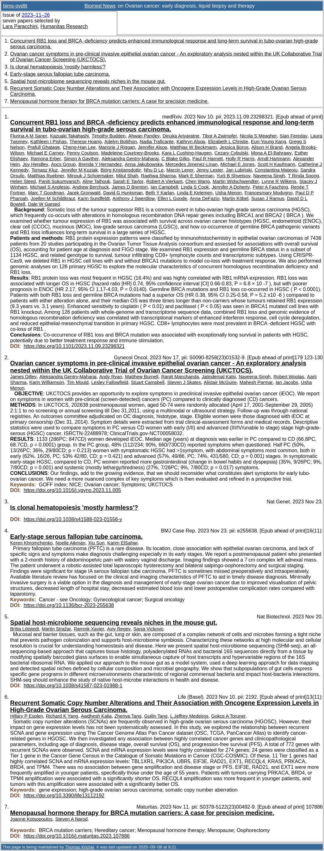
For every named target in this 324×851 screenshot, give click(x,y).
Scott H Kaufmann (277, 164)
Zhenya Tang (128, 716)
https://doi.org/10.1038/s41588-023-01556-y (73, 519)
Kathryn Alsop (191, 141)
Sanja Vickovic (148, 628)
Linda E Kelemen (194, 192)
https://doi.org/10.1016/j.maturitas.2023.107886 (77, 836)
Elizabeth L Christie (228, 141)
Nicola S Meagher (258, 135)
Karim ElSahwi (122, 542)
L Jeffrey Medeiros (189, 716)
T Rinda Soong (303, 175)
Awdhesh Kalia (96, 716)
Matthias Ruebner (46, 175)
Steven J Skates (184, 382)
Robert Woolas (288, 376)
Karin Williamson (46, 382)
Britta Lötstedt (24, 628)
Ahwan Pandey (144, 135)
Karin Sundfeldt (94, 198)
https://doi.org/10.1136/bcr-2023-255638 (69, 605)
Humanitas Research (64, 26)
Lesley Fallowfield (109, 382)
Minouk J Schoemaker (90, 175)
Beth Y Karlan (160, 192)
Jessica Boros (234, 147)
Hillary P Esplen (26, 716)
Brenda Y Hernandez (100, 164)
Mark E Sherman (196, 175)
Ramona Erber (46, 158)
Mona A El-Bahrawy (271, 152)
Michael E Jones (238, 164)
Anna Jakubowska (144, 164)
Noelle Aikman (70, 542)
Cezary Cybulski (231, 152)
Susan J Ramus (267, 198)
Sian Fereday (294, 135)
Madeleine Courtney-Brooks (130, 152)
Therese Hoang (86, 141)
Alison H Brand (266, 147)
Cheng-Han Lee (79, 147)
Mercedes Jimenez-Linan (191, 164)
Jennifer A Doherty (231, 187)
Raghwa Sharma (158, 175)
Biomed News (100, 6)
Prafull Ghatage (44, 147)
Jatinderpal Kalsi (219, 376)
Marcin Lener (180, 170)
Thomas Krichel (79, 847)
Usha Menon (228, 192)
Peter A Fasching (270, 187)
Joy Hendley (35, 164)
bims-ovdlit (15, 6)
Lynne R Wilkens (279, 181)
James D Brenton (130, 187)
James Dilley (23, 376)
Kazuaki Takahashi (69, 135)
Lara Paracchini (20, 26)
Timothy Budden (109, 135)
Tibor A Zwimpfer (219, 135)
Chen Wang (197, 181)
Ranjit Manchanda (180, 376)
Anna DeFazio (204, 198)
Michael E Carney (45, 152)
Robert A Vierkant (164, 181)
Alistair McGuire (220, 382)
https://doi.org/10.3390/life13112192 (64, 795)
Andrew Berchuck (90, 187)
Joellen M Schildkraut (53, 198)
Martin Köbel (235, 198)
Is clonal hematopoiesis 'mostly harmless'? (57, 67)
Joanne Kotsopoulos (31, 819)
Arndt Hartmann (273, 158)
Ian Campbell (164, 187)
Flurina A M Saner (28, 135)
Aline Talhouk (96, 181)
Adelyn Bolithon (120, 141)
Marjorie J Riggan (116, 147)
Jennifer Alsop (152, 147)
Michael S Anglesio (50, 187)
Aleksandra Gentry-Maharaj (130, 158)
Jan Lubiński (239, 170)
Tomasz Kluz (44, 170)
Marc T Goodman (46, 192)
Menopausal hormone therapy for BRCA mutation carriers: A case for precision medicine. (109, 101)
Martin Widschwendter (236, 181)
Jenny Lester (209, 170)
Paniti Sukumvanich (59, 181)
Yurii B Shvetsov (233, 175)
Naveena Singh (269, 175)
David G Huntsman (123, 192)
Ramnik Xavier (89, 628)
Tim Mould (77, 382)
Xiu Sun (96, 542)
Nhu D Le (154, 170)
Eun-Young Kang (268, 141)
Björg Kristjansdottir (121, 170)
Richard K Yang (62, 716)
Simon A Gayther (81, 158)
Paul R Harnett (207, 158)
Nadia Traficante (156, 141)
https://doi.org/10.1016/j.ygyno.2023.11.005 (72, 490)
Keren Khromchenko (31, 542)
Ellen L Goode (172, 198)
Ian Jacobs (287, 382)
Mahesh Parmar (256, 382)
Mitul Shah (127, 175)
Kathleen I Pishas (48, 141)
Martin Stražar (56, 628)
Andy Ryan (110, 376)
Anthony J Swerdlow (134, 198)
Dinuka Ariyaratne (181, 135)
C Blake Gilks (175, 158)
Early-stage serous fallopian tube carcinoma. (60, 74)
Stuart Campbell (148, 382)
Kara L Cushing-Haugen (187, 152)
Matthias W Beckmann (193, 147)
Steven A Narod (71, 819)
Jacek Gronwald (84, 192)
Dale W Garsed (44, 204)
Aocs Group (63, 164)
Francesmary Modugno (269, 192)
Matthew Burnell (142, 376)
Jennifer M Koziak (79, 170)
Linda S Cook (195, 187)
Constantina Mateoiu (276, 170)
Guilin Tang (156, 716)
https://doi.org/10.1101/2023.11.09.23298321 (74, 346)
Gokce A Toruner (228, 716)
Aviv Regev (118, 628)
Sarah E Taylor (128, 181)
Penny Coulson (82, 152)
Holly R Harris (240, 158)
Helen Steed (23, 181)
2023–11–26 (36, 15)
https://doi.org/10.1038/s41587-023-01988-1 (73, 685)
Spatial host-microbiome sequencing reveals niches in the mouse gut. (88, 81)
